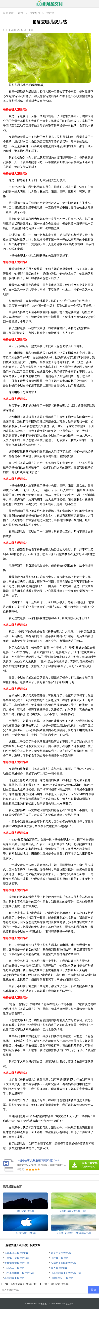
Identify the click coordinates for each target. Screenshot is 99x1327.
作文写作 (34, 13)
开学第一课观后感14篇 (16, 1258)
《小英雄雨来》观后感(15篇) (66, 1273)
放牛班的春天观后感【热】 (25, 1284)
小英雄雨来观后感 (14, 1278)
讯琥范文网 (45, 1303)
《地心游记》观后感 (62, 1278)
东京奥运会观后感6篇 (16, 1253)
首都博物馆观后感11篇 (16, 1263)
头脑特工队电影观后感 (63, 1263)
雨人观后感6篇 (59, 1268)
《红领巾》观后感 (59, 1284)
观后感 (50, 13)
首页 (20, 13)
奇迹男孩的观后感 (61, 1253)
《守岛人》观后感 (14, 1268)
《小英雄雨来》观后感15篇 (19, 1273)
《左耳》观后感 (59, 1258)
